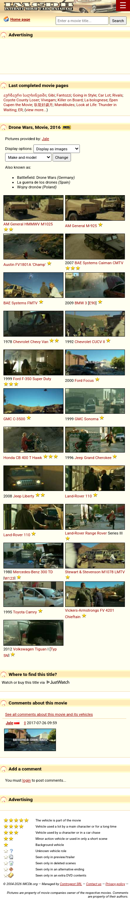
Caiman (105, 262)
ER (20, 109)
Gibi (51, 95)
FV (102, 610)
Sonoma (91, 419)
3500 (20, 419)
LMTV (120, 572)
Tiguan (41, 649)
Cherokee (103, 457)
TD (50, 572)
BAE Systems (86, 262)
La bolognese (95, 100)
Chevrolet (21, 341)
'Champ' (39, 264)
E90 (92, 303)
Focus (88, 380)
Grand (89, 457)
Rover (102, 533)
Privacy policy (115, 884)
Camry (31, 612)
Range (90, 533)
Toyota (19, 612)
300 (44, 572)
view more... (36, 109)
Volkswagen (23, 649)
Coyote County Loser (21, 100)
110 (88, 496)
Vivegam (48, 100)
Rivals (117, 95)
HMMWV (32, 224)
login (27, 780)
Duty (47, 378)
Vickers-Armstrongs (82, 610)
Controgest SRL (71, 884)
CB (18, 457)
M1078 (108, 572)
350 (28, 378)
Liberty (28, 496)
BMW (79, 303)
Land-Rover (75, 496)
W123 (9, 578)
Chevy (35, 341)
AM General (13, 224)
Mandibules (65, 104)
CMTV (118, 262)
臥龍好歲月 (43, 104)
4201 (109, 610)
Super (37, 378)
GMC (7, 419)
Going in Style (85, 95)
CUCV (97, 341)
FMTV (32, 303)
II (104, 341)
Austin (8, 264)
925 (93, 225)
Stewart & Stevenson (83, 572)
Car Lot (104, 95)
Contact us (93, 884)
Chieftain (73, 616)
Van (45, 341)
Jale (45, 138)
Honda (9, 457)
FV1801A (23, 264)
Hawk (37, 457)
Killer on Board (70, 100)
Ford (17, 378)
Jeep (79, 457)
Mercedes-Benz (26, 572)
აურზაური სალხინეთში (24, 95)
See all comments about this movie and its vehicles (49, 714)
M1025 (47, 224)
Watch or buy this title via (35, 682)
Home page (20, 19)
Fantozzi (64, 95)
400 (24, 457)
